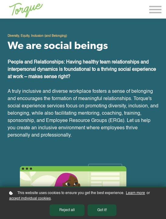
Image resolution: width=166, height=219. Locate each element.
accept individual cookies (30, 198)
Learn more (135, 193)
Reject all (67, 210)
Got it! (102, 210)
